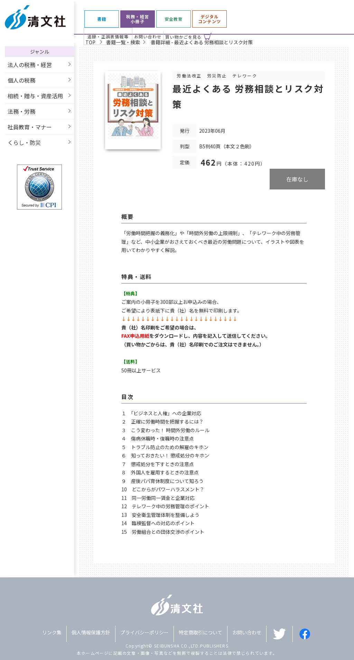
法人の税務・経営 (30, 65)
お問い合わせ (147, 36)
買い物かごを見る (183, 37)
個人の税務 (21, 80)
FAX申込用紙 (135, 335)
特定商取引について (200, 632)
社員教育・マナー (30, 127)
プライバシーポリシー (144, 632)
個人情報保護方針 (91, 632)
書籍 (101, 19)
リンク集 (52, 632)
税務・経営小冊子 (137, 19)
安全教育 (174, 19)
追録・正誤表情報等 (108, 36)
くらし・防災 (24, 142)
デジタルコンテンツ (209, 19)
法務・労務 (21, 111)
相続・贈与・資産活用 (35, 96)
